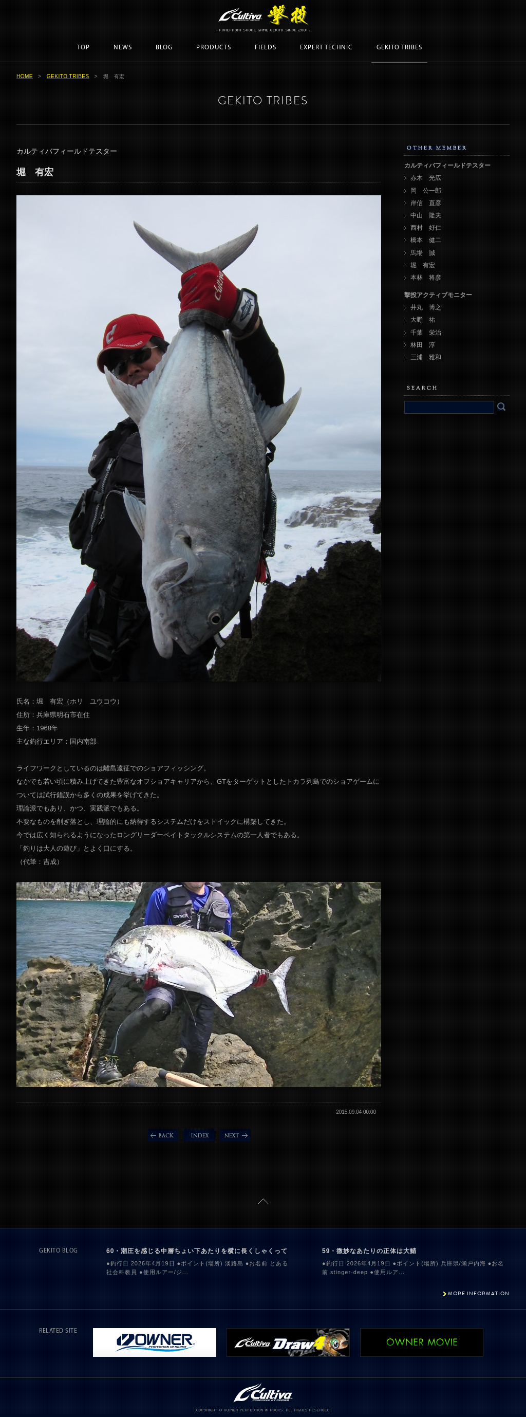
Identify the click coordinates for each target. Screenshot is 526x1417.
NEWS (123, 47)
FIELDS (265, 47)
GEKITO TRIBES (399, 47)
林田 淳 (422, 344)
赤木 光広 (425, 177)
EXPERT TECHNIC (326, 47)
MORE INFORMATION (479, 1293)
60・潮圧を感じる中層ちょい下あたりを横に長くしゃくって (197, 1251)
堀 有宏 (422, 265)
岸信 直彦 (425, 203)
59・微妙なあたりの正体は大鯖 (369, 1251)
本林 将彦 (425, 277)
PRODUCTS (213, 47)
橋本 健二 (425, 240)
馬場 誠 (422, 252)
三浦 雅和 (425, 357)
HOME (24, 76)
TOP (83, 47)
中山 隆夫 (425, 215)
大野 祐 (422, 319)
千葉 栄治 (425, 332)
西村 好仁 (425, 227)
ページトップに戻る (263, 1201)
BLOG (164, 47)
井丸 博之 (425, 307)
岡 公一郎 (425, 190)
